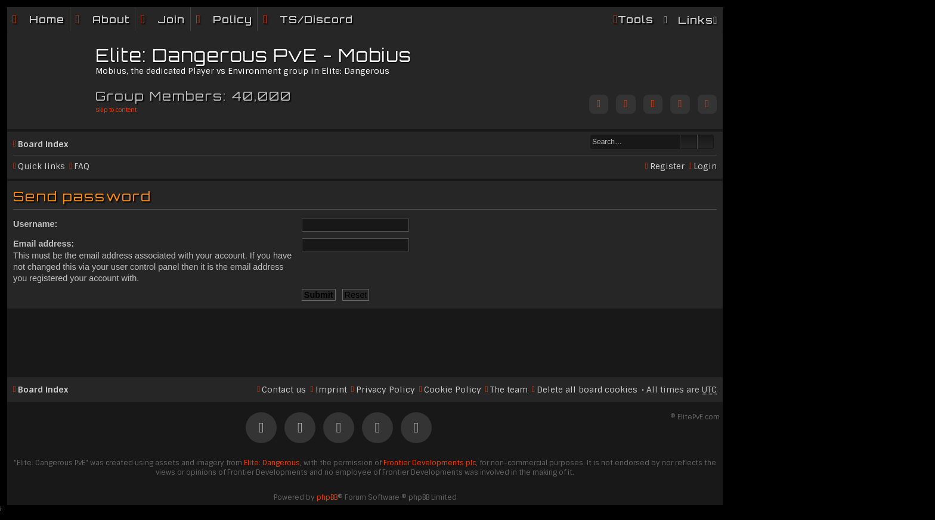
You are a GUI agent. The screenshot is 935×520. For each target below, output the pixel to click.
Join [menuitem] (171, 19)
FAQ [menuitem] (81, 166)
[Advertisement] (365, 338)
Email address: (43, 243)
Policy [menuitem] (232, 19)
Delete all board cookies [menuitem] (587, 389)
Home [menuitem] (46, 19)
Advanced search (706, 142)
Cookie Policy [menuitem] (452, 389)
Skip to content (116, 110)
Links (695, 20)
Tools (636, 19)
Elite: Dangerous (272, 463)
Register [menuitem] (667, 166)
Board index (43, 144)
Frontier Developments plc (429, 463)
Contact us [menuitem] (284, 389)
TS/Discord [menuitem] (316, 19)
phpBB (327, 497)
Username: (35, 224)
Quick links (41, 166)
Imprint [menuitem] (331, 389)
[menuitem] (102, 19)
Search (689, 142)
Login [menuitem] (705, 166)
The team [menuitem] (509, 389)
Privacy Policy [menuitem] (385, 389)
